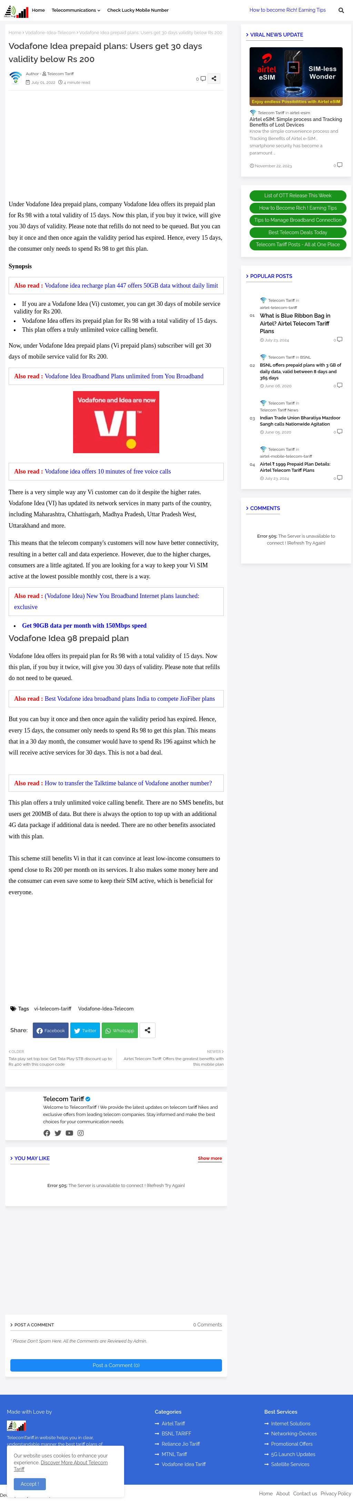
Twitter (89, 1030)
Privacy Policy (336, 1493)
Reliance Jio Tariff (181, 1444)
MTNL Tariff (174, 1454)
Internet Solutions (291, 1423)
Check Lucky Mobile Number (138, 10)
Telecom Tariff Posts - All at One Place (298, 244)
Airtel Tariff (173, 1423)
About (283, 1493)
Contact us (305, 1493)
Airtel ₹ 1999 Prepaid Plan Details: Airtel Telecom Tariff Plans (295, 467)
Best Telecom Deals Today (298, 232)
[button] (341, 10)
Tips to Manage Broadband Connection (298, 220)
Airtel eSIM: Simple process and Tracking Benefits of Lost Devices (296, 122)
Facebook (54, 1030)
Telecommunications (74, 10)
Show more (210, 1158)
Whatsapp (123, 1030)
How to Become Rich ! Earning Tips (298, 208)
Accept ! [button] (30, 1484)
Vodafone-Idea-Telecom (50, 32)
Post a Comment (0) (116, 1365)
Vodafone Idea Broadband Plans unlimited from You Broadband (124, 376)
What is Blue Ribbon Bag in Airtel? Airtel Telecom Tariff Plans (295, 323)
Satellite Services (290, 1464)
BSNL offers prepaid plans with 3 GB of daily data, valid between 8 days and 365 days (300, 371)
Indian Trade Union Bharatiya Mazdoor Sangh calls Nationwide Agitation (300, 421)
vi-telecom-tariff (52, 1009)
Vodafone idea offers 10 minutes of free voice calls (108, 471)
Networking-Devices (294, 1433)
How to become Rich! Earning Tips (288, 10)
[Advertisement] (123, 144)
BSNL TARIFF (176, 1433)
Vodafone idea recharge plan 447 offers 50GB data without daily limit (131, 285)
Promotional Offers (292, 1444)
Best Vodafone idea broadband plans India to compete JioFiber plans (130, 698)
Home (38, 10)
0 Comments (207, 1324)
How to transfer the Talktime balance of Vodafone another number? (128, 783)
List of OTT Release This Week (298, 195)
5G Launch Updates (293, 1454)
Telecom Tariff (63, 1099)
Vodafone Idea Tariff (184, 1464)
